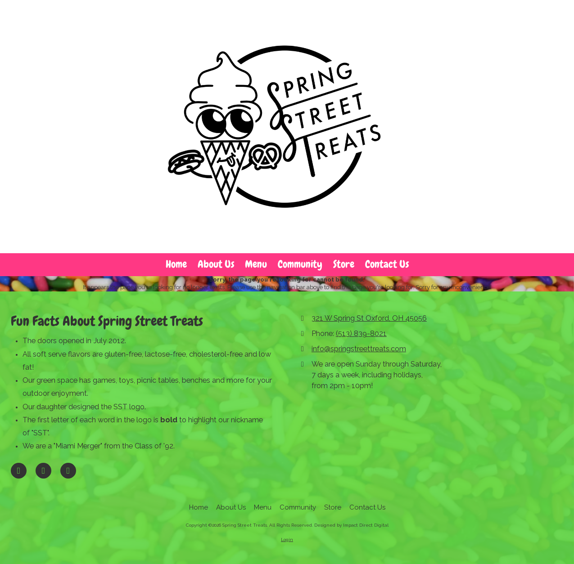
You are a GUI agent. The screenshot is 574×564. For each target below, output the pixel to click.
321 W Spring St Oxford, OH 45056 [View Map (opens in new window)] (369, 318)
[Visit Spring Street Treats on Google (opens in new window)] (43, 471)
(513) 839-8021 (361, 333)
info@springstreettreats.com (359, 349)
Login (287, 539)
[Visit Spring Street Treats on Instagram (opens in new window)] (68, 471)
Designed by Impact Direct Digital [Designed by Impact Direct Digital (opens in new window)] (351, 525)
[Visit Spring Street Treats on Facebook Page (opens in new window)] (19, 471)
